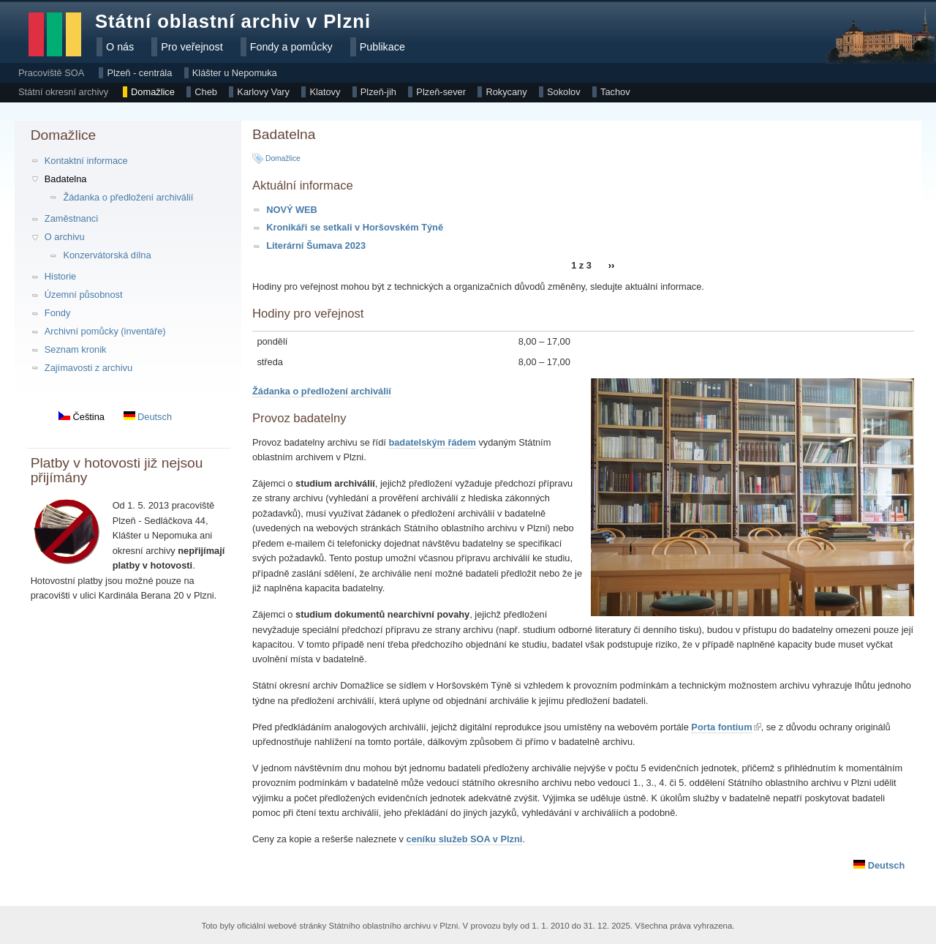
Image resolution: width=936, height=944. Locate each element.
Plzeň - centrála (139, 72)
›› (611, 266)
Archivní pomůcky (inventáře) (105, 331)
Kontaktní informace (86, 160)
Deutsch (148, 416)
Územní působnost (84, 294)
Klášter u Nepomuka (234, 72)
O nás (120, 47)
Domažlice (153, 91)
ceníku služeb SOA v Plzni (465, 839)
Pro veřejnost (191, 47)
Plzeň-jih (378, 91)
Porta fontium (721, 727)
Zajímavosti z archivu (88, 367)
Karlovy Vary (263, 91)
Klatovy (324, 91)
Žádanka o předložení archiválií (128, 197)
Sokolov (564, 91)
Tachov (615, 91)
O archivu (65, 236)
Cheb (206, 91)
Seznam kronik (76, 349)
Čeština (81, 416)
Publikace (382, 47)
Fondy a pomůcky (291, 47)
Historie (60, 276)
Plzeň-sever (441, 91)
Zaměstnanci (71, 218)
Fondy (58, 312)
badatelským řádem (432, 442)
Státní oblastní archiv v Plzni (233, 21)
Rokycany (506, 91)
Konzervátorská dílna (107, 255)
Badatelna (66, 178)
